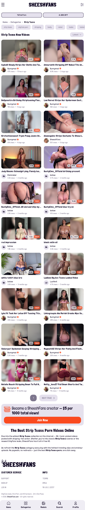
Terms (45, 478)
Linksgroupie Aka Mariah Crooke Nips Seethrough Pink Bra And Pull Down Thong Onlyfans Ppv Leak (64, 313)
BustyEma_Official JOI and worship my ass (21, 206)
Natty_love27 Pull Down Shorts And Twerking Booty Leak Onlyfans (64, 384)
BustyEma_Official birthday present (62, 171)
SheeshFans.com (12, 497)
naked (60, 27)
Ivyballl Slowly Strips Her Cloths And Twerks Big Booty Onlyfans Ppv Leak (21, 64)
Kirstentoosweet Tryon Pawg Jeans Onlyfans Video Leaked (21, 135)
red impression (8, 242)
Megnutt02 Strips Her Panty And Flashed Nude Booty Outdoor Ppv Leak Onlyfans (64, 348)
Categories (16, 22)
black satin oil (50, 242)
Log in (3, 487)
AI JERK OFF (63, 15)
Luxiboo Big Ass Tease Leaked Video (61, 277)
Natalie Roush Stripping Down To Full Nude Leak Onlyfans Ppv (21, 384)
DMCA (44, 483)
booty (50, 27)
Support (5, 478)
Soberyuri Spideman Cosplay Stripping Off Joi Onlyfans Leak (21, 348)
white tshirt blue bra (11, 277)
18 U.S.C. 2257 (48, 487)
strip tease (8, 27)
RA (4, 176)
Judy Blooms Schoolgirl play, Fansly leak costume (21, 171)
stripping (38, 27)
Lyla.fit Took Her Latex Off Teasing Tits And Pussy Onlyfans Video (21, 313)
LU (46, 282)
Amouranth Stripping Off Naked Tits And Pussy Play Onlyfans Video (64, 64)
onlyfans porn (23, 27)
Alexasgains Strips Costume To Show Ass (64, 135)
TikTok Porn (21, 15)
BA (46, 176)
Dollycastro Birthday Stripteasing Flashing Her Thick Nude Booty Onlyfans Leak (21, 100)
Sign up (4, 483)
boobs (71, 27)
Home (5, 22)
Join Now (42, 420)
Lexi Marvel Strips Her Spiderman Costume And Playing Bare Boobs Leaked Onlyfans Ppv (64, 100)
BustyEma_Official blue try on (59, 206)
